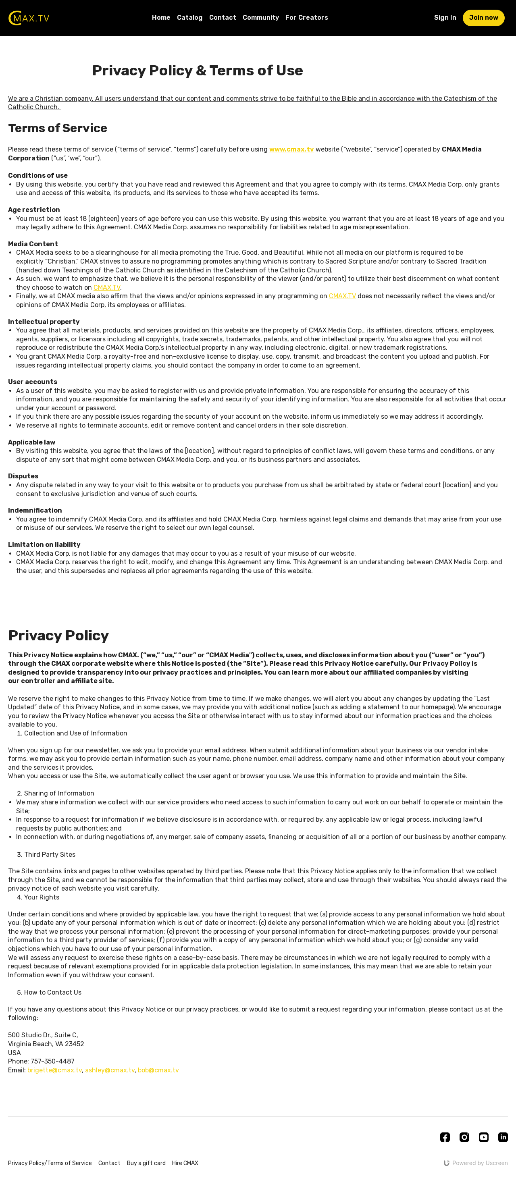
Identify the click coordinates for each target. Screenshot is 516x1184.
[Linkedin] (503, 1137)
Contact (222, 17)
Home (161, 17)
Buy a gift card (146, 1163)
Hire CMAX (185, 1163)
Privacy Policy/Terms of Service (50, 1163)
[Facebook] (445, 1137)
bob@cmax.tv (158, 1070)
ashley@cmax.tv (110, 1070)
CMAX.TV (107, 287)
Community (261, 17)
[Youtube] (484, 1137)
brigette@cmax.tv (54, 1070)
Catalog (190, 17)
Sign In (445, 17)
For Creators (306, 17)
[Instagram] (464, 1137)
